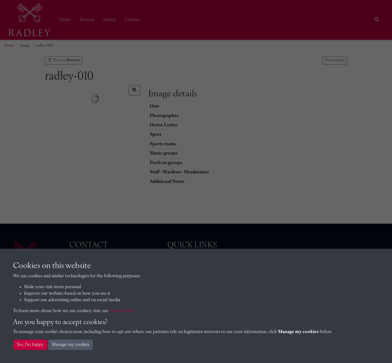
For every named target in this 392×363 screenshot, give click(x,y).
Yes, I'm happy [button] (30, 345)
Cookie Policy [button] (122, 311)
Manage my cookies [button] (70, 345)
